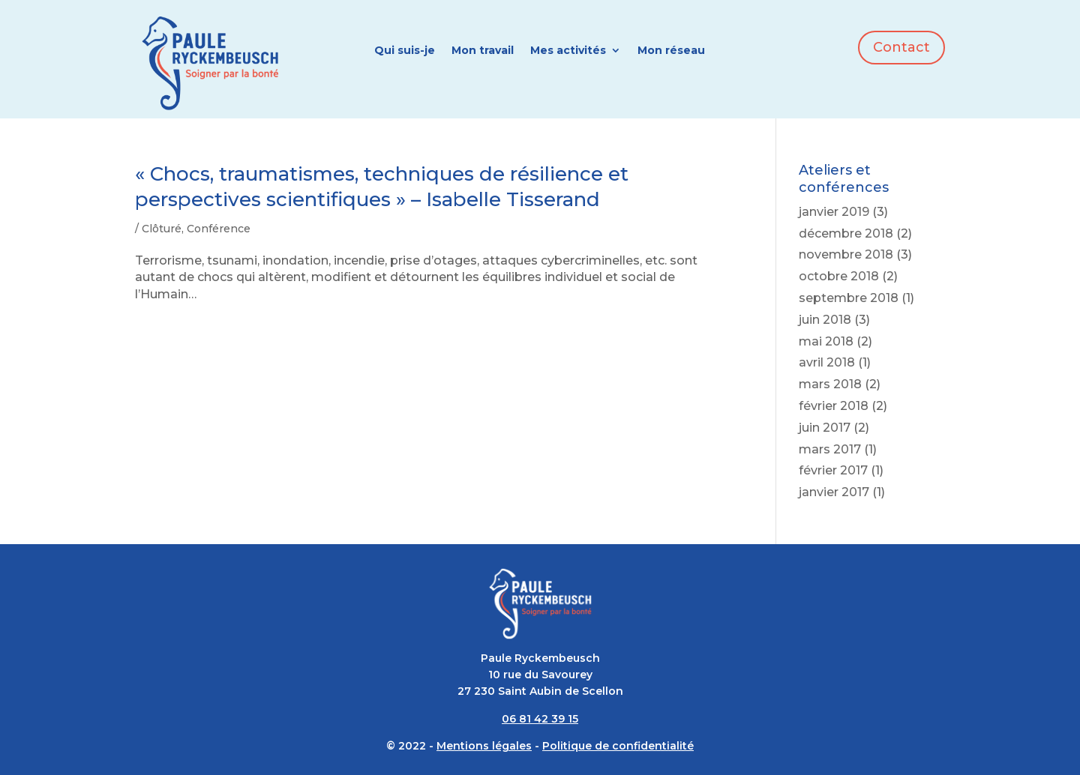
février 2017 (833, 470)
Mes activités (568, 51)
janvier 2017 (834, 492)
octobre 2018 (839, 276)
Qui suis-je (404, 51)
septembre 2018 (848, 298)
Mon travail (483, 51)
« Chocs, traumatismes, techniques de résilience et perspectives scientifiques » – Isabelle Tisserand (381, 186)
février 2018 (833, 406)
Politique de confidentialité (618, 746)
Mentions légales (484, 746)
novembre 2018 (846, 254)
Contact (901, 47)
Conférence (218, 228)
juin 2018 (825, 320)
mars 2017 (830, 449)
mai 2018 (826, 341)
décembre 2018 (846, 233)
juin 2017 (824, 427)
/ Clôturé (158, 228)
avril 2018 (827, 362)
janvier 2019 (834, 212)
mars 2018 (830, 384)
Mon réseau (671, 51)
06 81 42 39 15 (540, 719)
